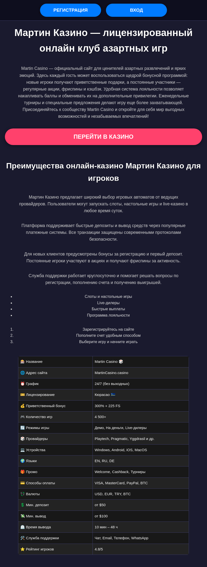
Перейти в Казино (103, 136)
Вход (136, 10)
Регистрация (70, 10)
